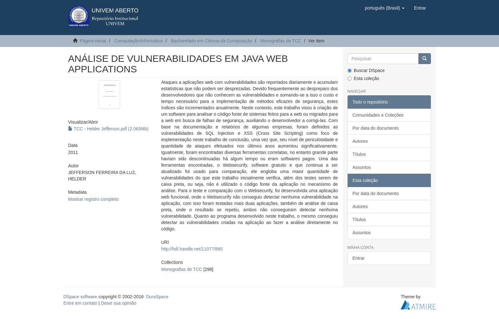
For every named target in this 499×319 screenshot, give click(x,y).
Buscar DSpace (366, 70)
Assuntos (362, 167)
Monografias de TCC (280, 40)
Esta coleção (363, 78)
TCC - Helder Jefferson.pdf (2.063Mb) (108, 128)
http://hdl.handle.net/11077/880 (191, 248)
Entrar (359, 258)
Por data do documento (376, 128)
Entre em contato (80, 303)
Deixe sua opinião (118, 303)
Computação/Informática (138, 40)
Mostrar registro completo (93, 199)
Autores (360, 141)
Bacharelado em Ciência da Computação (211, 40)
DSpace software (80, 296)
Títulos (359, 154)
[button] (384, 8)
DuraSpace (157, 296)
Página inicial (93, 40)
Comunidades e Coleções (378, 115)
